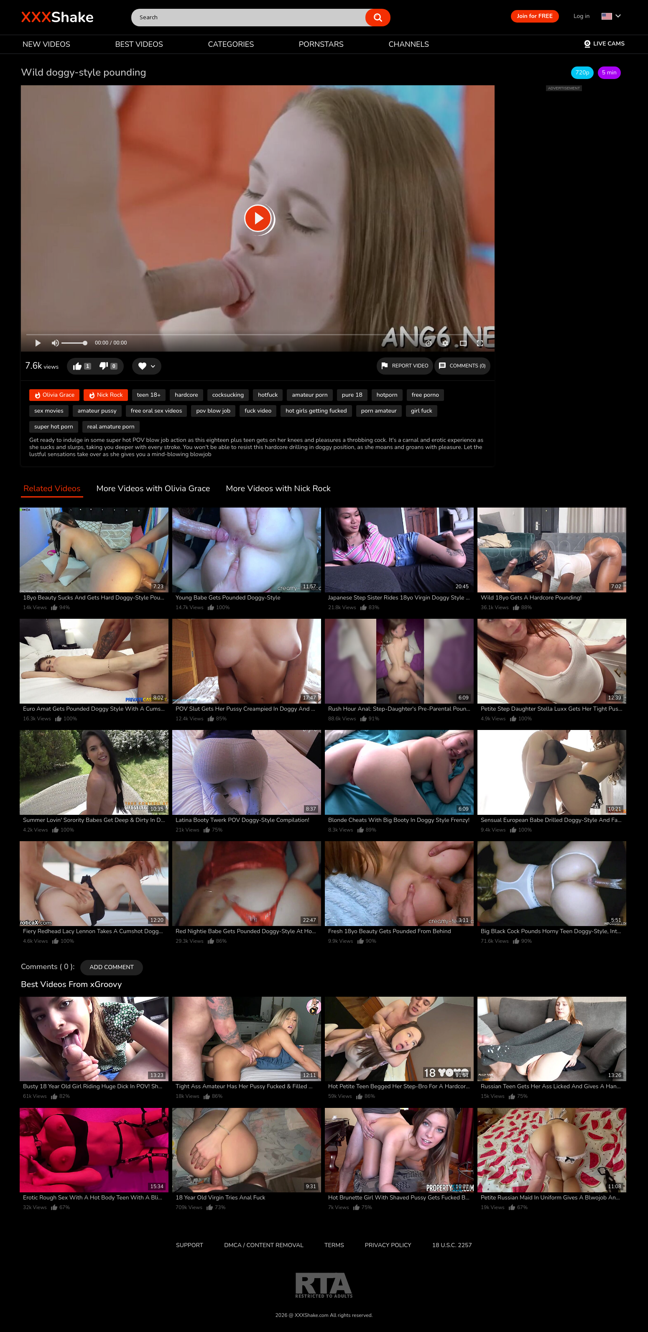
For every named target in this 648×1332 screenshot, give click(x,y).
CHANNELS (408, 44)
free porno (425, 395)
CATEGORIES (231, 44)
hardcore (186, 395)
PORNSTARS (321, 44)
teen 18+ (149, 395)
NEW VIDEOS (46, 44)
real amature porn (111, 427)
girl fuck (421, 411)
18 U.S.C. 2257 (452, 1245)
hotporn (387, 395)
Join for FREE (535, 16)
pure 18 (352, 395)
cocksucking (228, 395)
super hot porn (53, 427)
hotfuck (268, 395)
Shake (57, 17)
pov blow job (213, 411)
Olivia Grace (54, 395)
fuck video (258, 411)
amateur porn (309, 395)
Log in (581, 16)
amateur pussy (97, 411)
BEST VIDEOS (139, 44)
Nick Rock (105, 395)
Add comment (111, 967)
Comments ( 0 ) (47, 967)
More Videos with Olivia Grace (153, 489)
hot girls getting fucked (316, 411)
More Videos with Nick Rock (278, 489)
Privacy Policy (388, 1245)
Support (189, 1245)
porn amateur (379, 411)
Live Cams (604, 44)
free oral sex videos (156, 411)
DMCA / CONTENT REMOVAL (264, 1245)
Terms (334, 1245)
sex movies (49, 411)
